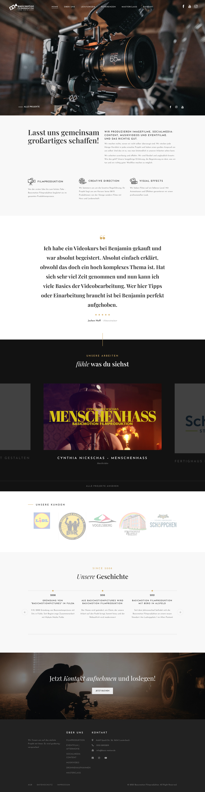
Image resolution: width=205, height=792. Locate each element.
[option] (102, 424)
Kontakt (148, 7)
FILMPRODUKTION (75, 740)
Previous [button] (25, 612)
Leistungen (88, 7)
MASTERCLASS (73, 773)
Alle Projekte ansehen (102, 486)
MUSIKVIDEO (72, 763)
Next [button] (180, 612)
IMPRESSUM (63, 785)
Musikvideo (102, 463)
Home (55, 7)
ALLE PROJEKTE (32, 107)
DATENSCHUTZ (45, 785)
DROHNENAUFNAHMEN (78, 768)
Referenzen (108, 7)
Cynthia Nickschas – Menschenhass (102, 458)
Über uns (69, 7)
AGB (30, 785)
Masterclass (129, 7)
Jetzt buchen (102, 691)
